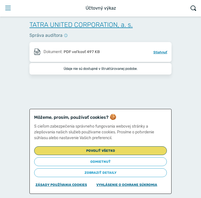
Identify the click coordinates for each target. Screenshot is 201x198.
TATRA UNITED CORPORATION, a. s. (81, 25)
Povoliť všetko (100, 151)
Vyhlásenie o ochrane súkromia (126, 185)
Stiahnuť (160, 52)
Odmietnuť (100, 162)
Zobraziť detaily (100, 173)
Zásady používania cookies (61, 185)
